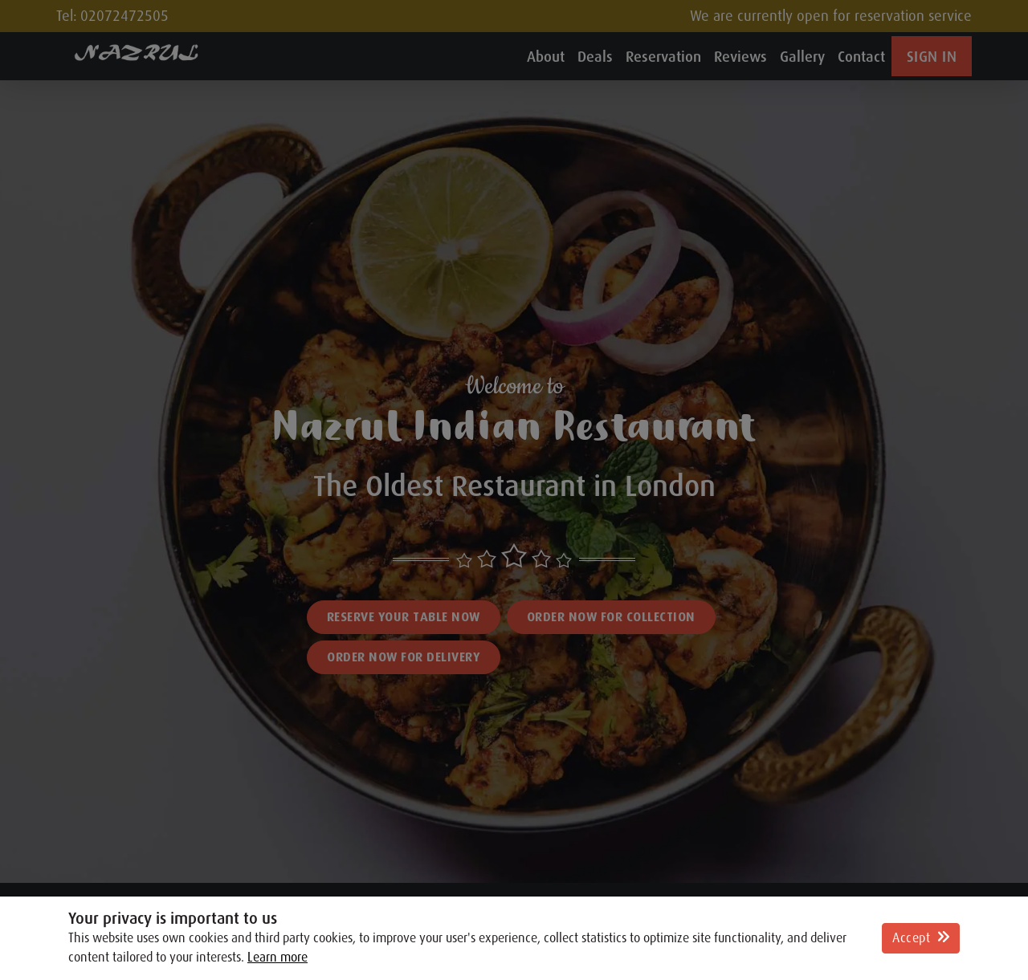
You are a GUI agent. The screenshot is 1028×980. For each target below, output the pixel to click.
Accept (920, 938)
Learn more (277, 957)
